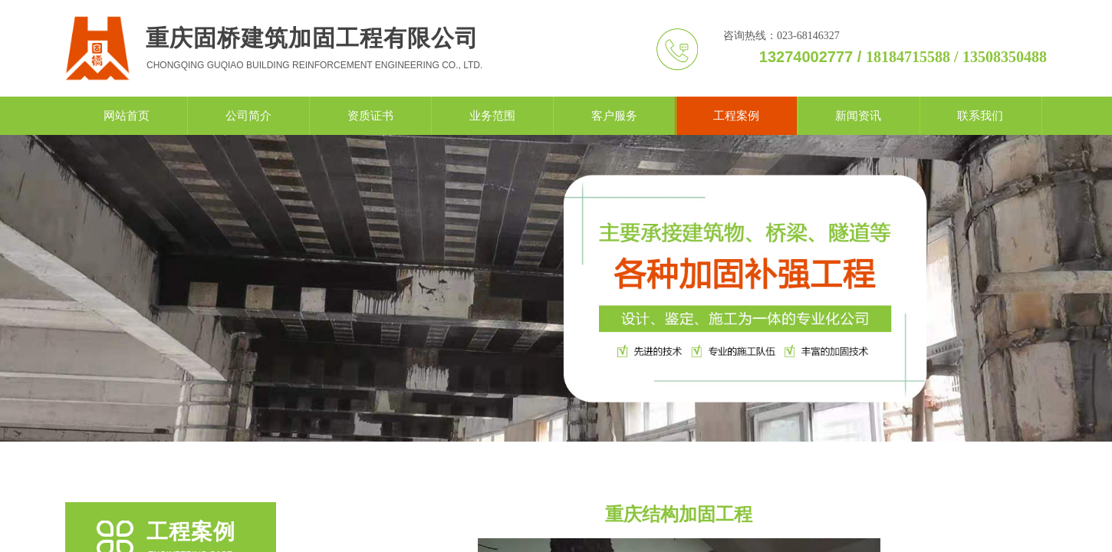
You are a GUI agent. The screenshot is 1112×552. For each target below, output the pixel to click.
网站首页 (127, 116)
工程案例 (736, 116)
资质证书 (370, 116)
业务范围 (492, 116)
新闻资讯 (858, 116)
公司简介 (248, 116)
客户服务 (614, 116)
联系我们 (980, 116)
